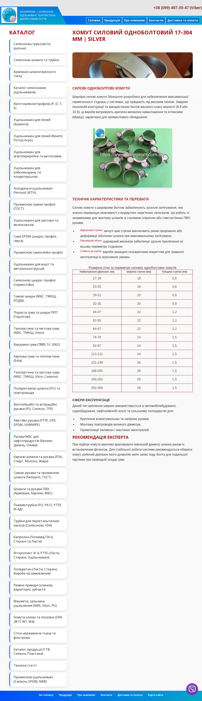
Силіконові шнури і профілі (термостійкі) (34, 282)
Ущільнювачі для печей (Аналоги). (32, 122)
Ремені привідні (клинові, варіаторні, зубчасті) (33, 587)
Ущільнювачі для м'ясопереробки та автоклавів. (38, 154)
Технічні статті (25, 665)
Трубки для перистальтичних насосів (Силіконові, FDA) (36, 523)
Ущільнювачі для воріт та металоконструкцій (34, 266)
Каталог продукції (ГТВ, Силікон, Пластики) (32, 651)
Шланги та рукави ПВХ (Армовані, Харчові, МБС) (33, 491)
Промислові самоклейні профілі (38, 252)
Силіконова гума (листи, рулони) (32, 46)
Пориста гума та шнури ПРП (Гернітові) (36, 314)
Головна (94, 20)
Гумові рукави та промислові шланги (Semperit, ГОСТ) (36, 475)
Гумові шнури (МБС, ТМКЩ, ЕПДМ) (35, 298)
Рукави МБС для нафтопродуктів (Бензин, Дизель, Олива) (33, 440)
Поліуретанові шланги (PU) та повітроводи (37, 390)
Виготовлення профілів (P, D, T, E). (38, 106)
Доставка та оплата (182, 20)
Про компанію (134, 20)
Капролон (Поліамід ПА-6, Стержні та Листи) (33, 539)
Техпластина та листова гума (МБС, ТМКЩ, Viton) (36, 330)
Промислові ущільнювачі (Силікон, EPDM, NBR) (33, 679)
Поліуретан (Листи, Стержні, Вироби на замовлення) (36, 571)
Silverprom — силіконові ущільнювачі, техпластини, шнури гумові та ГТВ (38, 15)
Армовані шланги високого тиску (35, 74)
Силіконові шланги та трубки (36, 60)
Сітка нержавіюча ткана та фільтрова (35, 635)
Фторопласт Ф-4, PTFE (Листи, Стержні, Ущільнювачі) (37, 555)
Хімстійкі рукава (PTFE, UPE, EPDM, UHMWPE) (35, 422)
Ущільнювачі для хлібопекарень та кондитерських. (27, 172)
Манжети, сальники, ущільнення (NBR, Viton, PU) (35, 603)
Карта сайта (155, 694)
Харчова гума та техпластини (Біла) (36, 358)
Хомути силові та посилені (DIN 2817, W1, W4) (38, 619)
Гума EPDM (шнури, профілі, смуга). (35, 238)
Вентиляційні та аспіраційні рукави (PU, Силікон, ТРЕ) (35, 406)
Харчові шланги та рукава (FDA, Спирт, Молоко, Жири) (38, 459)
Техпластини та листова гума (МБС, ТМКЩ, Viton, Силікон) (36, 374)
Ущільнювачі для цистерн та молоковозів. (36, 222)
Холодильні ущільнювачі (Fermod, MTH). (33, 190)
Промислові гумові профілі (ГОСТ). (34, 206)
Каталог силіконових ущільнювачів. (30, 90)
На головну (46, 694)
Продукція (112, 20)
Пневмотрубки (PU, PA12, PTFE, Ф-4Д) (38, 507)
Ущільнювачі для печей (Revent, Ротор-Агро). (38, 138)
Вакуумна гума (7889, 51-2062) (37, 344)
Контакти (156, 20)
